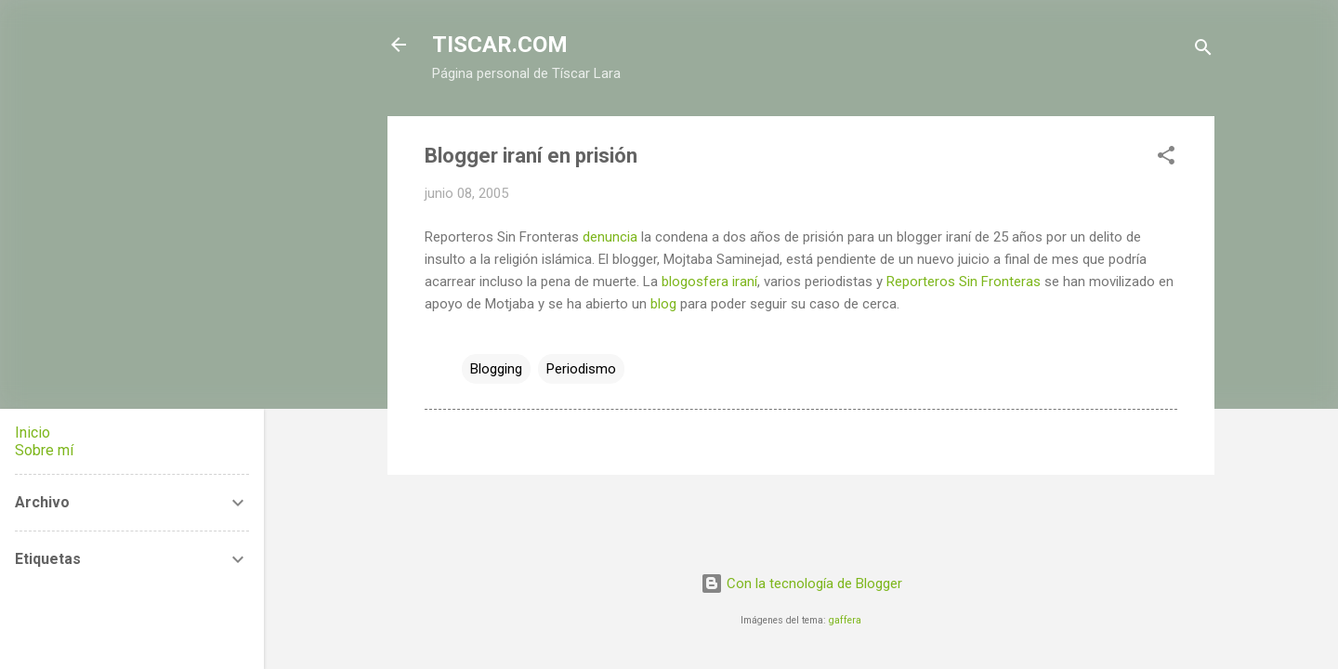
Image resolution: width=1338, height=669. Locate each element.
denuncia (610, 237)
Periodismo (581, 369)
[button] (1166, 158)
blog (663, 303)
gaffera (845, 620)
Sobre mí (44, 450)
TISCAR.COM (500, 45)
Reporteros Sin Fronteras (963, 281)
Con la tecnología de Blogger (801, 583)
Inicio (32, 432)
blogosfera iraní (709, 281)
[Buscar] (1203, 50)
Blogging (496, 369)
